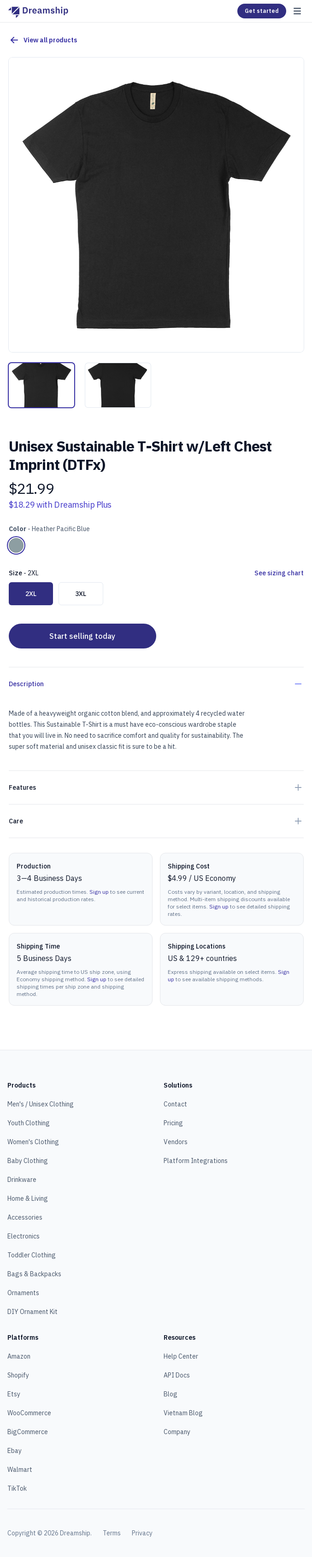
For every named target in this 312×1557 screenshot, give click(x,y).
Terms (112, 1533)
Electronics (23, 1236)
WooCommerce (29, 1413)
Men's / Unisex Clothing (40, 1104)
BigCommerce (27, 1432)
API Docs (177, 1375)
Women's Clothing (33, 1142)
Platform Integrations (196, 1161)
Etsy (13, 1394)
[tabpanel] (156, 205)
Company (177, 1432)
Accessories (24, 1217)
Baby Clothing (27, 1161)
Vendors (176, 1142)
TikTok (17, 1488)
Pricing (173, 1123)
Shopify (18, 1375)
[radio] (16, 545)
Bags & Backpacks (34, 1274)
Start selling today (82, 636)
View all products (43, 40)
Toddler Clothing (31, 1255)
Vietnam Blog (183, 1413)
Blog (170, 1394)
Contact (175, 1104)
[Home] (38, 11)
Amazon (18, 1356)
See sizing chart (279, 573)
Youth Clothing (28, 1123)
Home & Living (27, 1198)
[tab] (41, 385)
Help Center (181, 1356)
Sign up (99, 891)
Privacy (142, 1533)
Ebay (14, 1451)
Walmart (19, 1469)
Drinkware (21, 1179)
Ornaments (23, 1293)
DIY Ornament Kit (32, 1312)
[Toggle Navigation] (297, 11)
